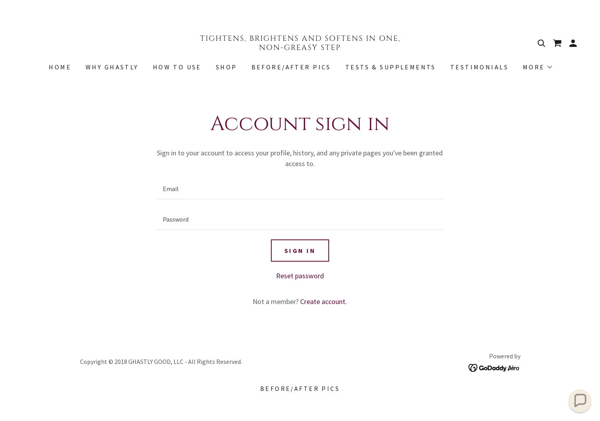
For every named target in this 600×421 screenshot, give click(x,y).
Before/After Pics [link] (291, 67)
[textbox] (300, 188)
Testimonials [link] (479, 67)
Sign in (300, 251)
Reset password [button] (300, 275)
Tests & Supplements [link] (390, 67)
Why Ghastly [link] (112, 67)
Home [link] (60, 67)
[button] (573, 43)
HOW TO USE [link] (177, 67)
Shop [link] (226, 67)
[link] (300, 47)
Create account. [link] (323, 301)
